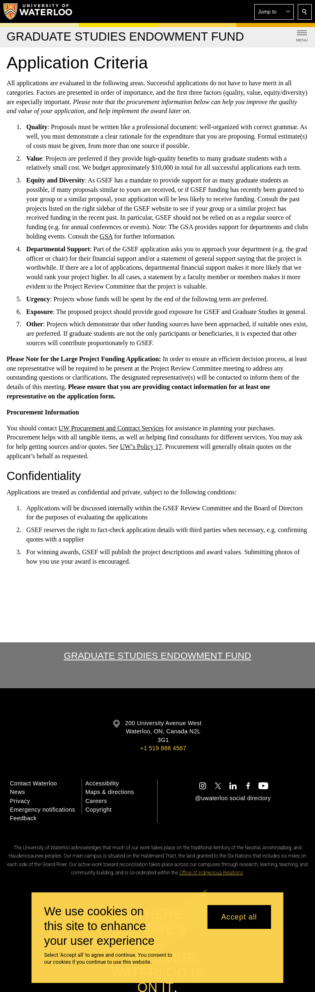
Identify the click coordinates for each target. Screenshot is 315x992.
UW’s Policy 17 (141, 446)
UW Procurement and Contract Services (111, 427)
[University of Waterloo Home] (38, 11)
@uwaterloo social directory (233, 798)
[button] (274, 12)
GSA (106, 236)
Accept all (239, 917)
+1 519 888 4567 (163, 748)
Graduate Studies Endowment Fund (157, 655)
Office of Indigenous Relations (211, 873)
